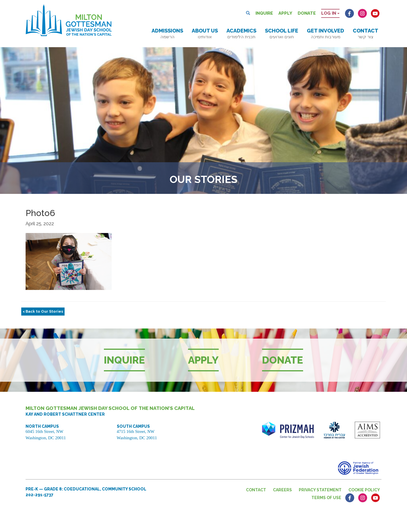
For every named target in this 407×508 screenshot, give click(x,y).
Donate (307, 13)
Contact (365, 33)
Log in (330, 13)
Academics (241, 33)
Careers (282, 490)
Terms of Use (326, 497)
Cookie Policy (364, 490)
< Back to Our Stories (43, 311)
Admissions (167, 33)
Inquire (264, 13)
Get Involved (325, 33)
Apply (285, 13)
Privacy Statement (320, 490)
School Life (281, 33)
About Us (205, 33)
